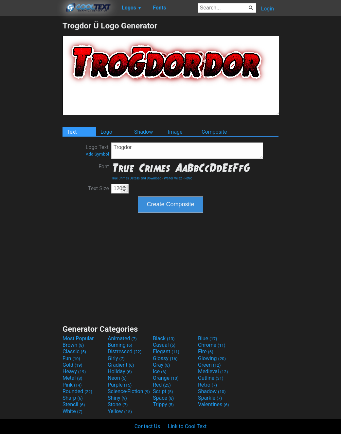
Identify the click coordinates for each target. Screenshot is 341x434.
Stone (118, 404)
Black (164, 338)
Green (209, 365)
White (72, 411)
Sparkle (210, 398)
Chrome (211, 345)
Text (72, 132)
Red (162, 385)
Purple (120, 385)
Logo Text (97, 150)
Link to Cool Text (187, 426)
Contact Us (147, 426)
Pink (72, 385)
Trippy (163, 404)
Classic (74, 351)
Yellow (120, 411)
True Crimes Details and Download (136, 178)
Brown (73, 345)
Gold (72, 365)
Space (163, 398)
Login (267, 9)
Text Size (98, 188)
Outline (211, 378)
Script (163, 391)
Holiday (120, 371)
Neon (117, 378)
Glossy (165, 358)
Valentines (213, 404)
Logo (106, 132)
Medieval (213, 371)
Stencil (74, 404)
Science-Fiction (129, 391)
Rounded (77, 391)
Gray (161, 365)
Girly (116, 358)
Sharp (73, 398)
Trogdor (187, 150)
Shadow (143, 132)
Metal (72, 378)
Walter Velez (173, 178)
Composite (214, 132)
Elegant (166, 351)
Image (175, 132)
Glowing (212, 358)
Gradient (121, 365)
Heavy (74, 371)
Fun (71, 358)
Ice (159, 371)
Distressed (124, 351)
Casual (164, 345)
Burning (120, 345)
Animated (122, 338)
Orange (166, 378)
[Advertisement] (31, 119)
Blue (207, 338)
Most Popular (78, 338)
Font (104, 166)
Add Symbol (97, 154)
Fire (205, 351)
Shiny (117, 398)
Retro (188, 178)
